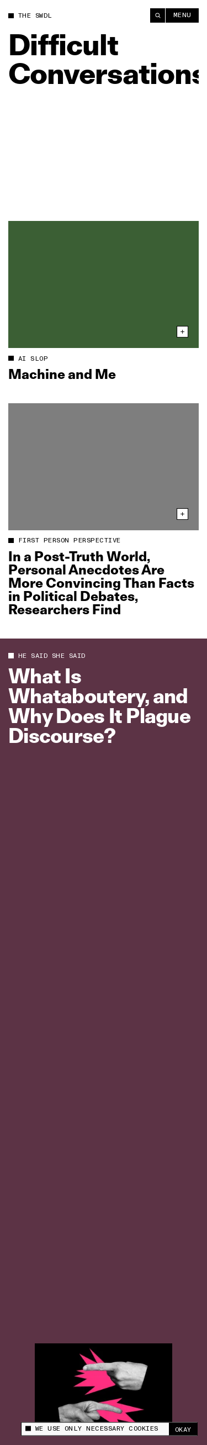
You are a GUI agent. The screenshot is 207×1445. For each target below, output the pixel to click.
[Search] (157, 15)
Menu (182, 15)
